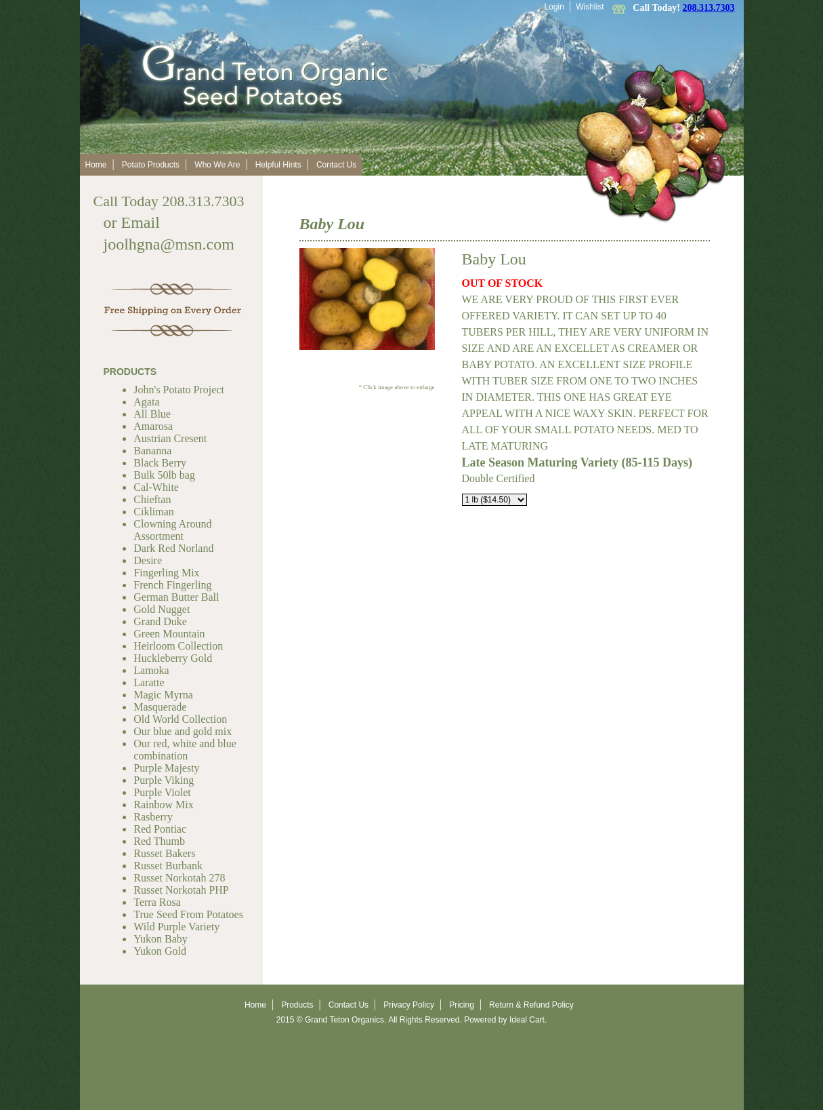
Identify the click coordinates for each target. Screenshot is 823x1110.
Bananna (152, 450)
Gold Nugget (161, 609)
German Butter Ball (176, 597)
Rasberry (153, 816)
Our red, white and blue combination (184, 749)
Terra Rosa (157, 902)
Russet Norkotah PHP (180, 890)
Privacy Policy (408, 1005)
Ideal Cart (527, 1020)
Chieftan (152, 499)
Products (297, 1005)
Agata (146, 402)
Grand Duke (160, 621)
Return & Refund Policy (531, 1005)
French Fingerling (172, 585)
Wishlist (590, 7)
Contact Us (336, 165)
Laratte (148, 682)
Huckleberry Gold (172, 658)
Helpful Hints (278, 165)
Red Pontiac (159, 829)
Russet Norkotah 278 (179, 878)
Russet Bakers (164, 853)
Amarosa (153, 426)
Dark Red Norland (173, 548)
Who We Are (217, 165)
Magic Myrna (163, 694)
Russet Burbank (168, 865)
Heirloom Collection (178, 646)
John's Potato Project (178, 389)
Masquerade (159, 707)
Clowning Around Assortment (172, 530)
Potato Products (151, 165)
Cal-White (156, 487)
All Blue (152, 414)
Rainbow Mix (163, 804)
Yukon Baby (160, 939)
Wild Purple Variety (176, 926)
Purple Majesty (166, 768)
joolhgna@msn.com (169, 244)
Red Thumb (159, 841)
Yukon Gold (159, 951)
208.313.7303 (709, 8)
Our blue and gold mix (182, 731)
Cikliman (153, 511)
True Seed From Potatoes (188, 914)
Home (96, 165)
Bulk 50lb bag (164, 475)
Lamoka (151, 670)
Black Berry (159, 463)
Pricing (461, 1005)
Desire (147, 560)
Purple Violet (162, 792)
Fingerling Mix (166, 572)
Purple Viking (163, 780)
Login (554, 7)
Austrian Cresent (170, 438)
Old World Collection (180, 719)
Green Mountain (169, 633)
